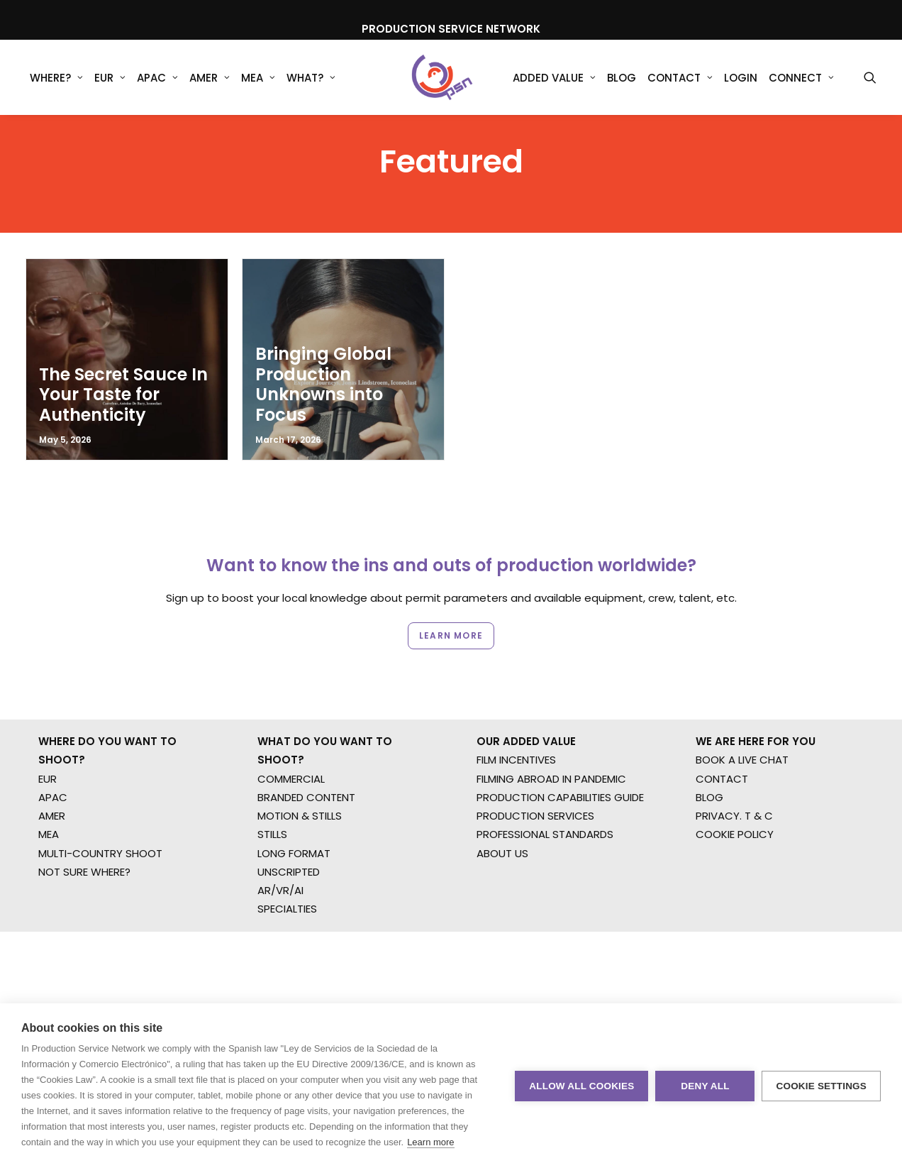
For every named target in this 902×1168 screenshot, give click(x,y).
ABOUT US (502, 827)
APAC (157, 77)
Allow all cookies (581, 1086)
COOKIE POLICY (735, 809)
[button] (870, 77)
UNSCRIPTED (288, 846)
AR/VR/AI (280, 865)
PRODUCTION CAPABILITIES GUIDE (560, 771)
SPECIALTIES (287, 883)
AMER (209, 77)
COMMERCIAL (291, 753)
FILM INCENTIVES (516, 734)
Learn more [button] (451, 615)
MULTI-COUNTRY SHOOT (100, 827)
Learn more (430, 1142)
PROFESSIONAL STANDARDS (545, 809)
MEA (258, 77)
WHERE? (56, 77)
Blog (621, 77)
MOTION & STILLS (299, 790)
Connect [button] (801, 77)
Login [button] (740, 77)
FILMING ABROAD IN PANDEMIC (551, 753)
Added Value (554, 77)
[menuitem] (56, 77)
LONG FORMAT (293, 827)
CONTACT (722, 753)
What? (310, 77)
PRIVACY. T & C (734, 790)
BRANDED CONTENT (306, 771)
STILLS (272, 809)
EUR (110, 77)
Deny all (705, 1086)
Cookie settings (821, 1086)
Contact (680, 77)
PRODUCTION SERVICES (535, 790)
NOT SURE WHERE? (84, 846)
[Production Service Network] (442, 77)
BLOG (709, 771)
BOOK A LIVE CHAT (742, 734)
